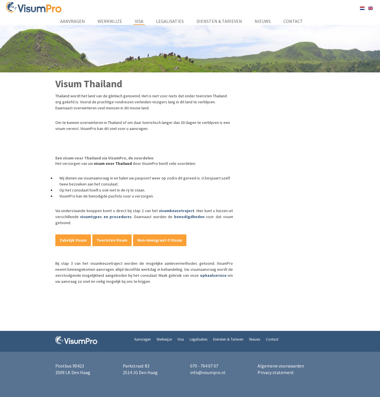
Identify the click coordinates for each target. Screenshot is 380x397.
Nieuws (263, 21)
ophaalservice (213, 275)
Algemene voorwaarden (281, 366)
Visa (139, 21)
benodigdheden (189, 216)
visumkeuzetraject (176, 210)
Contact (293, 21)
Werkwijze (110, 21)
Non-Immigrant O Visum (159, 240)
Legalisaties (170, 21)
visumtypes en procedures (106, 216)
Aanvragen (72, 21)
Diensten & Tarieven (219, 21)
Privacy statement (276, 372)
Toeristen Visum (112, 240)
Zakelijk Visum (73, 240)
